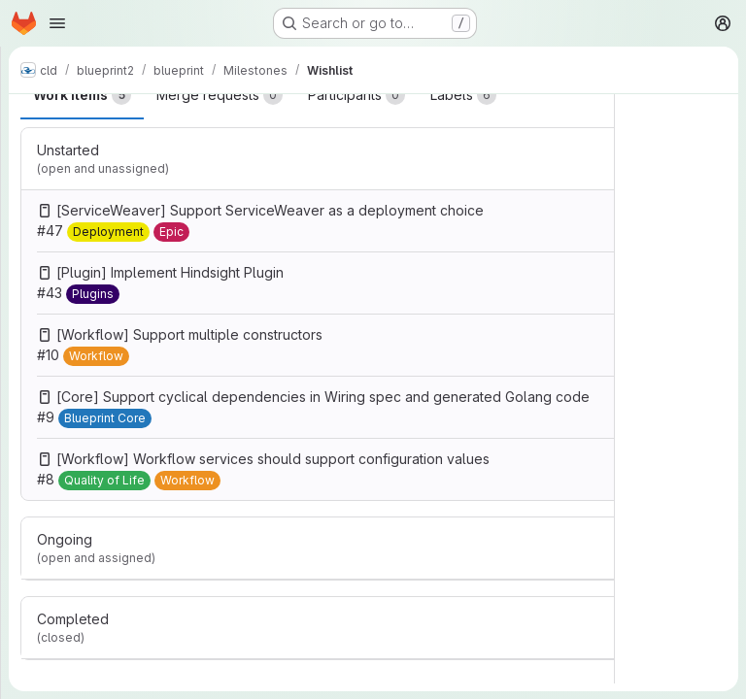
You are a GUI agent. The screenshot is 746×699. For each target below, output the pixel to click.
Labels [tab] (463, 95)
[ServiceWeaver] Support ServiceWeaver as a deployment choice (270, 210)
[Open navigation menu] (57, 23)
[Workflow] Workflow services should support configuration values (273, 458)
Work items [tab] (82, 95)
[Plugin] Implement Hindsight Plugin (170, 272)
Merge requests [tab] (219, 95)
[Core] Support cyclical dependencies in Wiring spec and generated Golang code (323, 396)
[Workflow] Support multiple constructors (189, 334)
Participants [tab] (356, 95)
